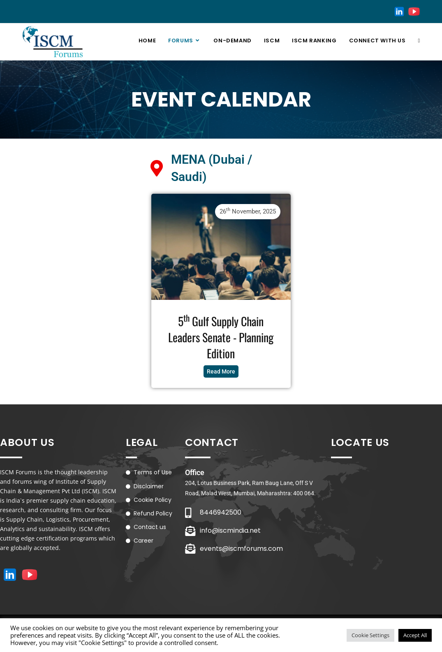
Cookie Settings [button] (370, 635)
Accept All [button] (415, 635)
